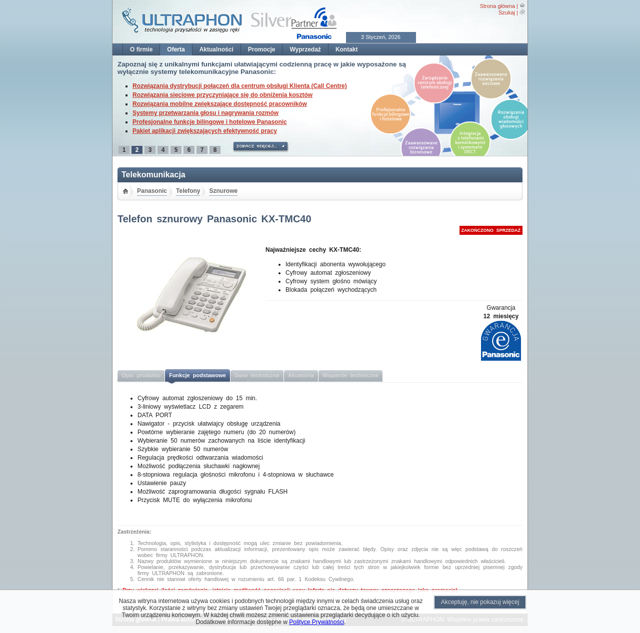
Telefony (188, 190)
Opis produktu (141, 375)
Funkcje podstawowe (197, 375)
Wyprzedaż (305, 49)
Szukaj (506, 12)
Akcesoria (301, 375)
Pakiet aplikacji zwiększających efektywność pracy (204, 130)
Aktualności (217, 49)
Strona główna (497, 6)
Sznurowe (223, 190)
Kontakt (347, 49)
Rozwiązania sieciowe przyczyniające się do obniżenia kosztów (222, 94)
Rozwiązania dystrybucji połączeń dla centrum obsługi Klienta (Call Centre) (239, 85)
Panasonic (152, 190)
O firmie (141, 49)
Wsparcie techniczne (350, 375)
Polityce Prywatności (316, 622)
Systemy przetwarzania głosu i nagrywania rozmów (205, 112)
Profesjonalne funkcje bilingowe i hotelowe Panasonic (209, 121)
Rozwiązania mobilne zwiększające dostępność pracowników (219, 103)
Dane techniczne (257, 375)
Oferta (175, 49)
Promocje (262, 49)
